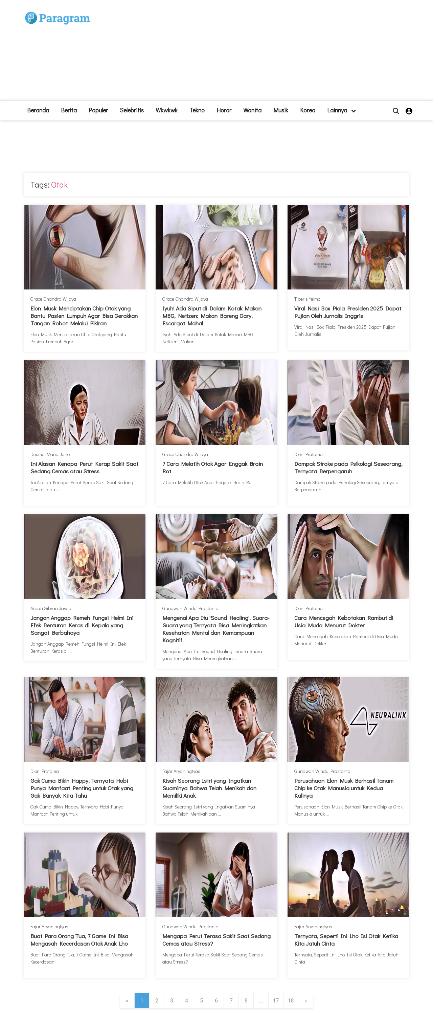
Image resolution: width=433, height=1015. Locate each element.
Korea (307, 110)
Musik (280, 110)
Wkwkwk (167, 110)
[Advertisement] (266, 52)
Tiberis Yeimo (307, 299)
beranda (38, 110)
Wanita (252, 110)
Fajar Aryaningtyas (181, 771)
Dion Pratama (308, 454)
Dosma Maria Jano (50, 454)
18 (291, 1000)
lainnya (341, 110)
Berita (69, 110)
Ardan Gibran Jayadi (51, 608)
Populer (98, 110)
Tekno (197, 110)
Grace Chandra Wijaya (53, 299)
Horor (223, 110)
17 (276, 1000)
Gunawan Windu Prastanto (190, 608)
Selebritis (132, 110)
